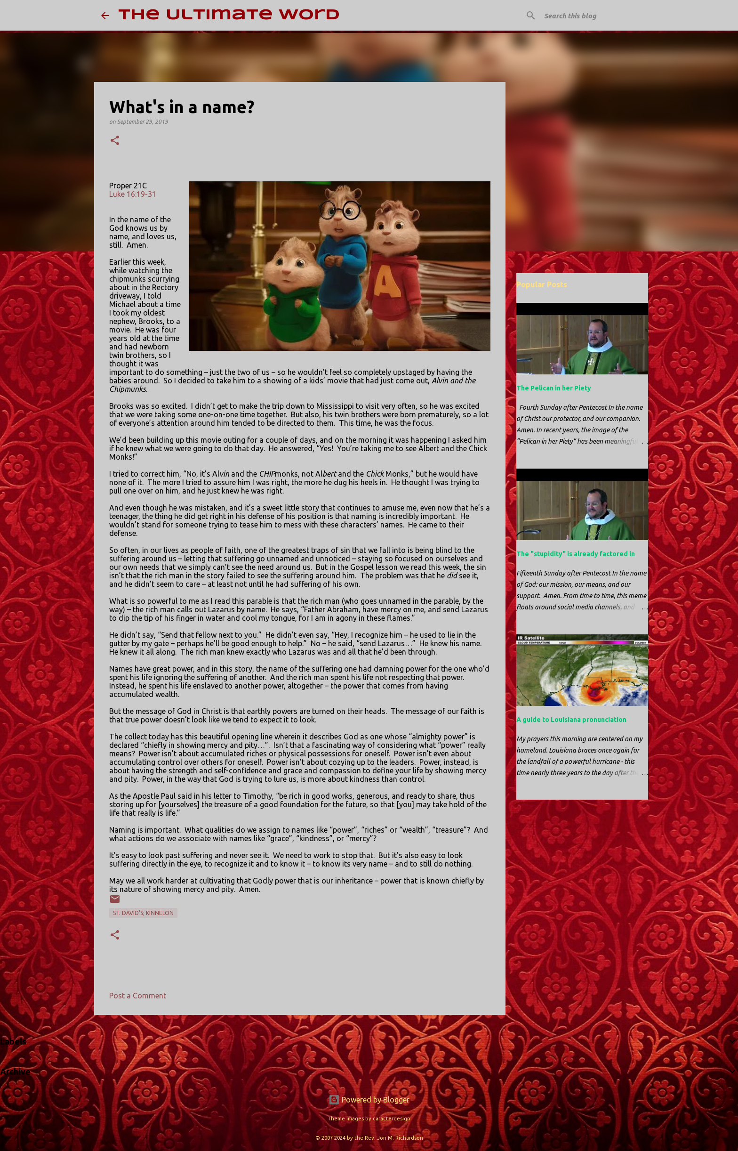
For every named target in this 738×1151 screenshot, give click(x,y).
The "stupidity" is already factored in (575, 554)
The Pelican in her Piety (553, 388)
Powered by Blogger (369, 1099)
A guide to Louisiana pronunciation (571, 719)
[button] (114, 141)
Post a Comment (137, 995)
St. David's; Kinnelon (143, 913)
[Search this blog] (589, 15)
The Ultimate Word (229, 15)
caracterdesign (391, 1118)
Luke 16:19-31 (132, 194)
